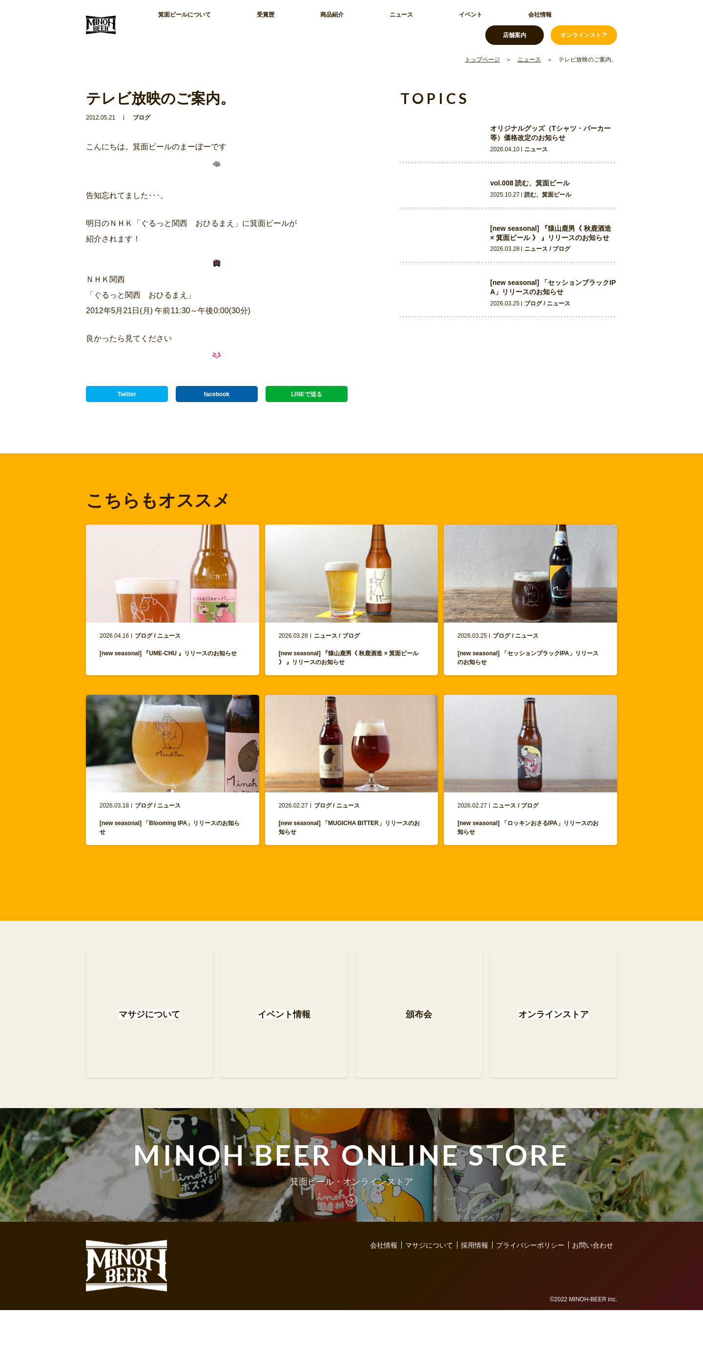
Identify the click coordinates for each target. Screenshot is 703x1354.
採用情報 (474, 1289)
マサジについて (429, 1289)
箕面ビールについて (181, 24)
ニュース (329, 24)
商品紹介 (283, 24)
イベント (375, 24)
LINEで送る (307, 399)
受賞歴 (240, 24)
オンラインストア (583, 24)
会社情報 (420, 24)
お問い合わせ (592, 1289)
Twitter (127, 399)
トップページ (482, 59)
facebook (216, 399)
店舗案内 (514, 24)
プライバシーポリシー (530, 1289)
